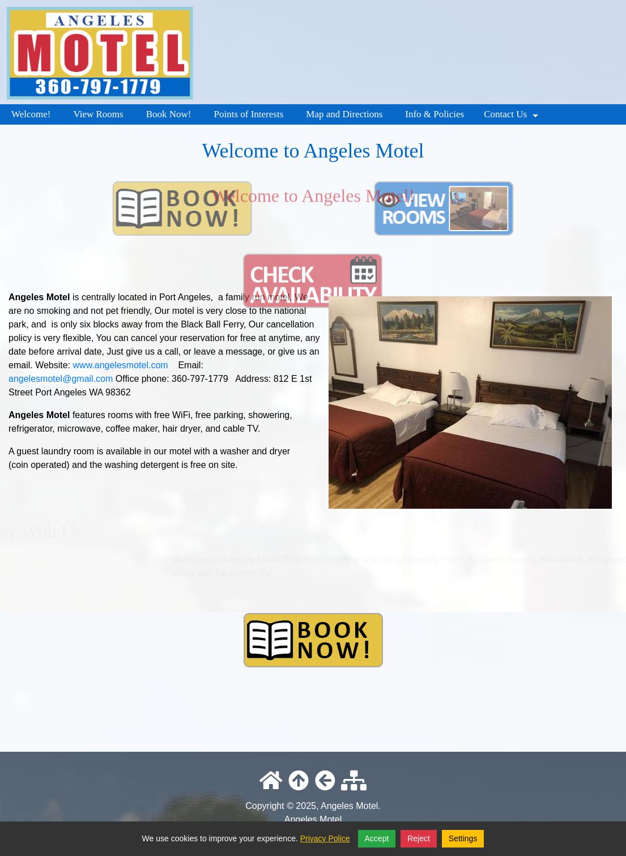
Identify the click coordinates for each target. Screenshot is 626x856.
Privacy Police (325, 838)
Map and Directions (344, 114)
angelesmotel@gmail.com (60, 379)
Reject (418, 838)
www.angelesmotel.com (120, 365)
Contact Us (512, 117)
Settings (463, 838)
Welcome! (30, 114)
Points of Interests (248, 114)
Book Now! (168, 114)
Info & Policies (434, 114)
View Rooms (98, 114)
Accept (377, 838)
